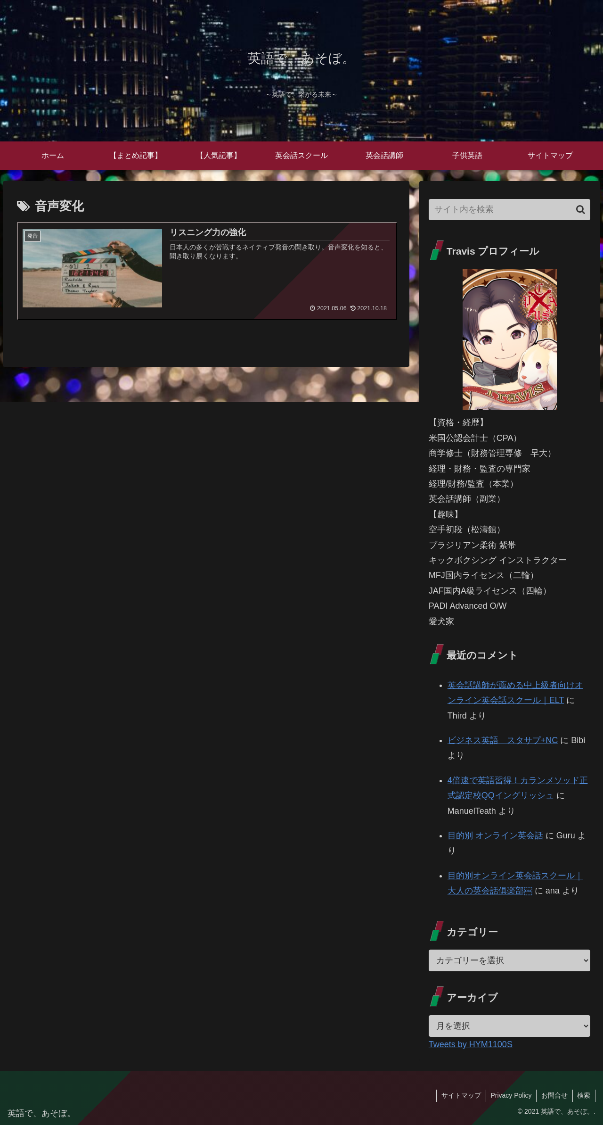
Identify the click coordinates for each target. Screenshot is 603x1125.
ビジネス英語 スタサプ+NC (503, 740)
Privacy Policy (510, 1095)
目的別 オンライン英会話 (495, 835)
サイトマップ (460, 1095)
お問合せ (554, 1095)
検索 (583, 1095)
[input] (510, 209)
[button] (580, 209)
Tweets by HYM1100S (471, 1044)
